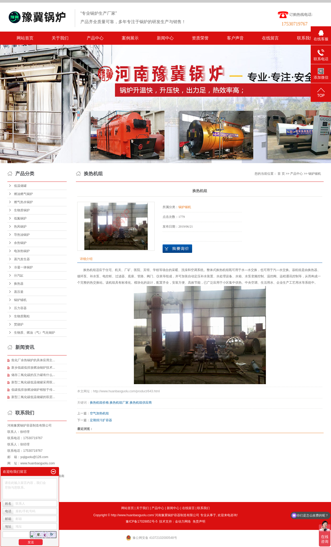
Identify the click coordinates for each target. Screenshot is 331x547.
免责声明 (199, 521)
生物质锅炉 (22, 210)
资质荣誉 (200, 38)
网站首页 (25, 38)
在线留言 (270, 38)
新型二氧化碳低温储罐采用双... (33, 382)
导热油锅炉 (22, 235)
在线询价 (177, 248)
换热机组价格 (99, 402)
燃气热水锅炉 (23, 202)
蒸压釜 (18, 292)
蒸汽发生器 (22, 259)
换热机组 (89, 270)
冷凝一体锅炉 (23, 267)
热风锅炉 (20, 226)
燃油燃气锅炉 (23, 194)
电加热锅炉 (22, 251)
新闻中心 (165, 38)
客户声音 (235, 38)
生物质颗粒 (22, 316)
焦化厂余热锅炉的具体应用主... (33, 360)
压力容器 (20, 308)
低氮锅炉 (20, 218)
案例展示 (130, 38)
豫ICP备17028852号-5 (141, 521)
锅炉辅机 (20, 300)
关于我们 (60, 38)
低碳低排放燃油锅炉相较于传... (33, 390)
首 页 (281, 173)
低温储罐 (20, 186)
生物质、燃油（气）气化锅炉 (34, 332)
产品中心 (95, 38)
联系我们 (305, 38)
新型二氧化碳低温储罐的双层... (33, 397)
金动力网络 (183, 521)
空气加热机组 (99, 413)
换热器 (18, 283)
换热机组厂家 (119, 402)
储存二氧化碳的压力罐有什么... (33, 375)
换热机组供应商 (141, 402)
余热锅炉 (20, 243)
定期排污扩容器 (101, 420)
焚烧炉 (18, 324)
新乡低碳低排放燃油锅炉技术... (33, 367)
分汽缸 (18, 275)
